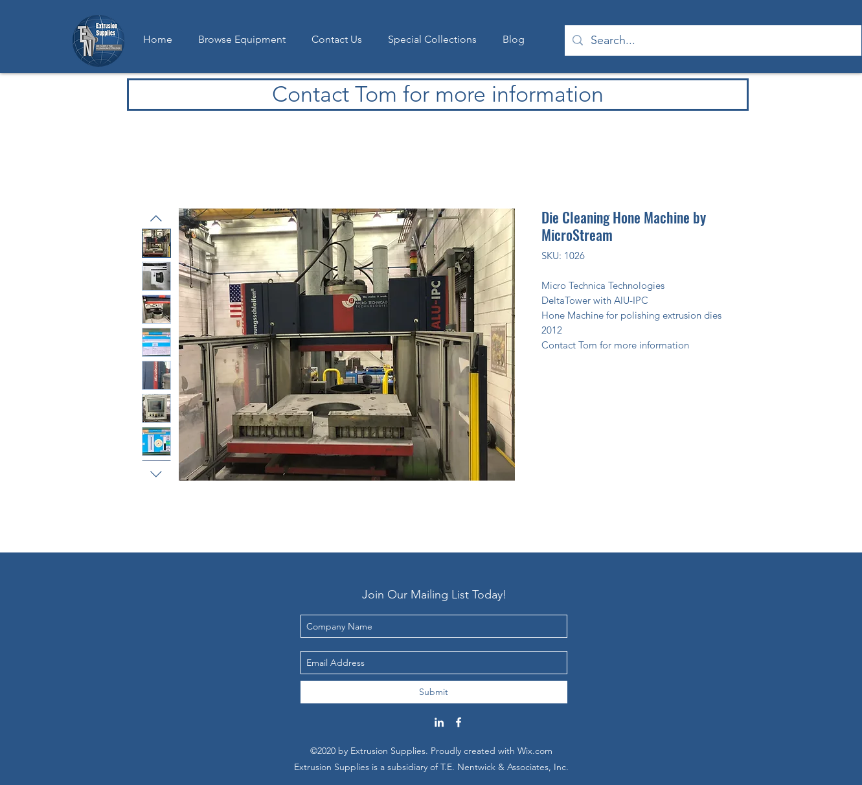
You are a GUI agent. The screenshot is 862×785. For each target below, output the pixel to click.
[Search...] (712, 40)
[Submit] (434, 692)
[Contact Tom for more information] (438, 94)
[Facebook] (458, 722)
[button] (432, 39)
